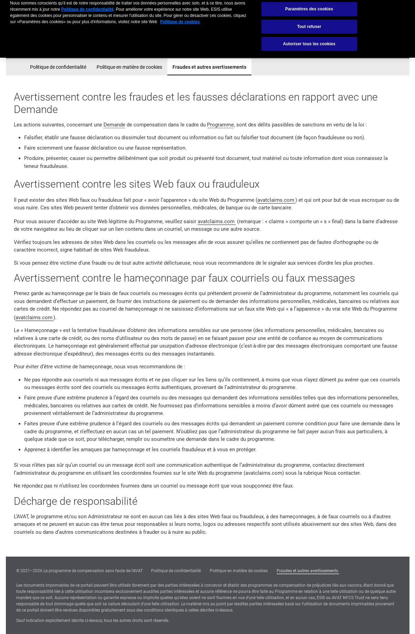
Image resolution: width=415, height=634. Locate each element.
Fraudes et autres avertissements (209, 67)
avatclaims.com (275, 200)
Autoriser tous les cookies (309, 39)
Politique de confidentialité (58, 67)
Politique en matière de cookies (129, 67)
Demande (114, 125)
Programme (220, 125)
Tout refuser (309, 21)
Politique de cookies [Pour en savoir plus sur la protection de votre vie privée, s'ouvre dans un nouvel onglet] (180, 17)
